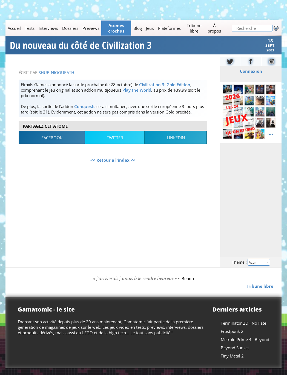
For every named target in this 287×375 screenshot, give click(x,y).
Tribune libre (194, 28)
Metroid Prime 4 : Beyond (245, 346)
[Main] (118, 28)
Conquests (84, 113)
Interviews (48, 28)
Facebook (51, 144)
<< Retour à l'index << (113, 166)
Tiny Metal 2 (232, 362)
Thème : (251, 268)
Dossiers (70, 28)
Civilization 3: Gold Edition (164, 91)
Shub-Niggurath (56, 79)
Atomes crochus (116, 28)
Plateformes (169, 28)
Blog (137, 28)
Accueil (14, 28)
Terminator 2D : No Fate (243, 329)
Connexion (251, 77)
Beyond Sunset (235, 354)
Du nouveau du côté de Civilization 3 (81, 49)
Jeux (150, 28)
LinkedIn (176, 144)
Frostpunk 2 (232, 338)
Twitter (115, 144)
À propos (214, 28)
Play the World (136, 96)
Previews (90, 28)
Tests (30, 28)
